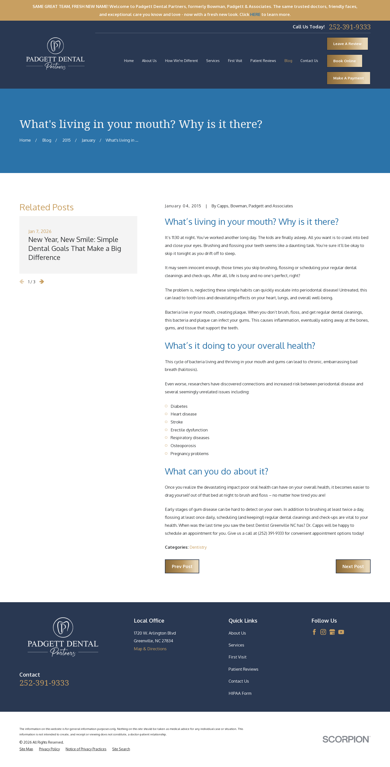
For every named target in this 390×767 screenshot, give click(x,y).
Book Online (344, 61)
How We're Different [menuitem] (181, 61)
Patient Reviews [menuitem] (263, 61)
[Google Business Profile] (332, 632)
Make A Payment (348, 78)
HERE (255, 14)
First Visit (237, 656)
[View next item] (42, 281)
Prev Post (182, 566)
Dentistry (198, 547)
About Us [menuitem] (149, 61)
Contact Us (239, 681)
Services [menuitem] (213, 61)
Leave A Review (347, 43)
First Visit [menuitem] (235, 61)
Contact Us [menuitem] (309, 61)
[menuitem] (26, 749)
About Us (237, 633)
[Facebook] (314, 632)
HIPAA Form (240, 693)
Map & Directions (150, 648)
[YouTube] (341, 632)
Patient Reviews (243, 669)
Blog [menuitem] (288, 61)
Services (236, 645)
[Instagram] (323, 632)
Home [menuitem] (129, 61)
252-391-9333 (350, 26)
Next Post (353, 566)
